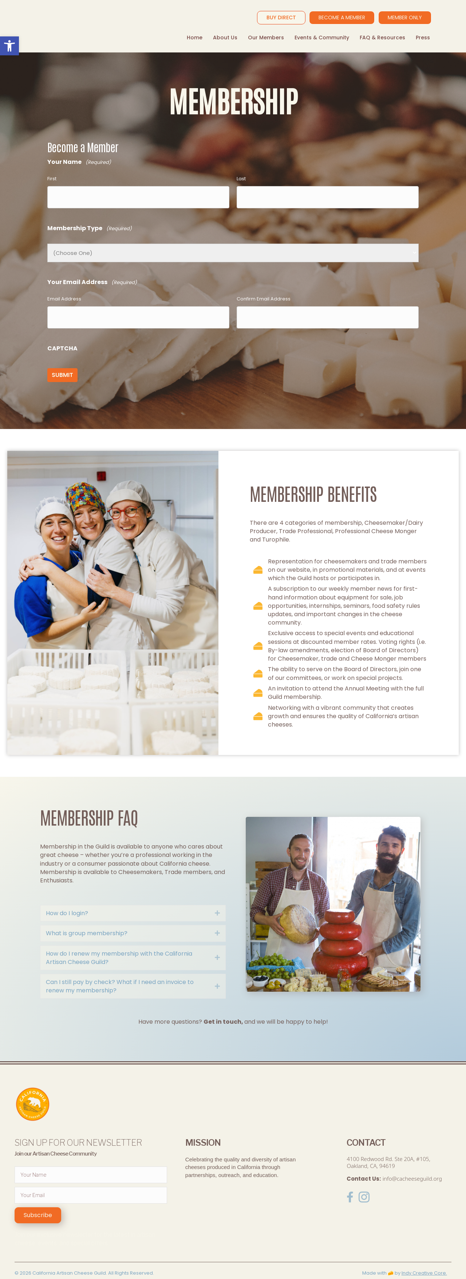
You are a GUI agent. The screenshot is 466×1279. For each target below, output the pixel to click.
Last (241, 178)
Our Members (266, 37)
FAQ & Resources (382, 37)
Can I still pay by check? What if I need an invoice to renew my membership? (120, 975)
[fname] (91, 1164)
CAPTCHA (62, 341)
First (51, 178)
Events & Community (322, 37)
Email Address (64, 295)
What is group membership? (86, 922)
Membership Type (89, 225)
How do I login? (67, 902)
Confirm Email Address (264, 295)
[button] (38, 1204)
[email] (91, 1184)
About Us (225, 37)
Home (194, 37)
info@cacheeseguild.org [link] (412, 1167)
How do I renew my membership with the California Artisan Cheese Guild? (119, 946)
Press (423, 37)
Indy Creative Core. (424, 1262)
